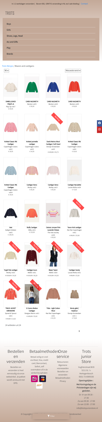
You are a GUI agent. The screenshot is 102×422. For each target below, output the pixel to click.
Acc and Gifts (12, 42)
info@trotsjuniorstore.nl (87, 408)
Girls (9, 30)
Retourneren (62, 362)
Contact (84, 3)
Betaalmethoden (62, 378)
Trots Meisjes (7, 66)
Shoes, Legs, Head (15, 36)
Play (8, 48)
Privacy (63, 381)
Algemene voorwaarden (63, 367)
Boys (9, 24)
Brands (10, 54)
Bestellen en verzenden (62, 373)
